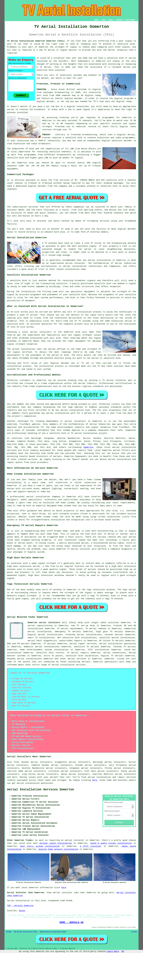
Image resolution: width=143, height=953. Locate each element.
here (94, 780)
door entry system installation (40, 846)
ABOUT (111, 20)
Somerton (88, 447)
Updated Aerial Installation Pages (53, 931)
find (16, 762)
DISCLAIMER (130, 20)
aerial (91, 777)
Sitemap (9, 931)
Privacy (134, 931)
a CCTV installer (90, 846)
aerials (57, 456)
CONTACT (119, 20)
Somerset (109, 659)
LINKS (103, 20)
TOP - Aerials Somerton (20, 906)
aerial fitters (121, 450)
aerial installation (28, 783)
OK (123, 951)
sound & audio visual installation (111, 843)
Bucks (22, 911)
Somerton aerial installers (44, 622)
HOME (96, 20)
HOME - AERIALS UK (72, 922)
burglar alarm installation (56, 843)
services (32, 459)
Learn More (113, 951)
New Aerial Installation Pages (25, 931)
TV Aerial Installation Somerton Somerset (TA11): (36, 41)
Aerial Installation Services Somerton (40, 789)
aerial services (77, 659)
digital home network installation (58, 849)
